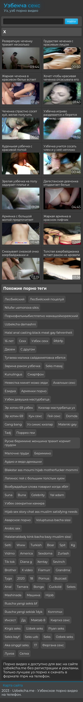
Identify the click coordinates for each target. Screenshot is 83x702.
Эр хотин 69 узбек (19, 408)
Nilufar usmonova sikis (22, 307)
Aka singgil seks (17, 645)
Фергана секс (53, 645)
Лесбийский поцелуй (47, 299)
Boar (50, 545)
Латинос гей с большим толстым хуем (34, 478)
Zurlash (63, 553)
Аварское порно (18, 520)
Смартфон (36, 374)
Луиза (9, 653)
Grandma (63, 570)
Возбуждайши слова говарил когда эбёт (36, 487)
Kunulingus (13, 374)
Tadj (8, 433)
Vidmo (10, 553)
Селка (24, 653)
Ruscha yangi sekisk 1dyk (24, 612)
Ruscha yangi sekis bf (21, 603)
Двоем (10, 349)
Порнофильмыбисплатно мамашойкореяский (41, 316)
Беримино (42, 453)
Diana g (26, 562)
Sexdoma (45, 553)
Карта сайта (13, 685)
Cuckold (55, 587)
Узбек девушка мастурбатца (27, 399)
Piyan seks (56, 628)
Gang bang (13, 424)
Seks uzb (31, 637)
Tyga (8, 578)
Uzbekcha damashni (20, 324)
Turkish (36, 545)
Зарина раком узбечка (22, 366)
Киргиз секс (60, 620)
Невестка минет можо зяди (26, 383)
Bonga (39, 587)
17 (35, 645)
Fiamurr (44, 570)
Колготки (55, 612)
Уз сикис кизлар (40, 424)
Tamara (22, 587)
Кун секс (35, 416)
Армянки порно (34, 391)
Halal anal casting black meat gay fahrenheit (38, 333)
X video (27, 570)
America (26, 553)
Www (21, 545)
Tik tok (10, 562)
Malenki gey (67, 424)
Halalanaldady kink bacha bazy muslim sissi (38, 537)
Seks (47, 637)
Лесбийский (14, 299)
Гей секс (54, 416)
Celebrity (38, 495)
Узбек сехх (39, 341)
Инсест (10, 620)
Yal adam (57, 495)
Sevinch (59, 562)
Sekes (71, 587)
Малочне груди (17, 453)
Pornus (43, 578)
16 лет (9, 341)
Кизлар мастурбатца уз (56, 408)
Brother (10, 570)
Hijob (50, 595)
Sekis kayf (12, 637)
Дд (23, 620)
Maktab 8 (38, 620)
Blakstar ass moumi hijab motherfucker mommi (41, 470)
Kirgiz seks (13, 628)
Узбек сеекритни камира (24, 503)
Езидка (10, 391)
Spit (62, 545)
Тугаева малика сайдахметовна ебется (35, 358)
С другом (27, 349)
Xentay (42, 562)
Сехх (22, 341)
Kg (73, 545)
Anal (8, 587)
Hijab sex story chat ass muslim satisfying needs (41, 512)
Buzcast (61, 578)
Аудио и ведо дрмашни (23, 462)
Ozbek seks (64, 637)
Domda (72, 416)
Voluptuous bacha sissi (53, 520)
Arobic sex (12, 528)
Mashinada (13, 595)
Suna (8, 495)
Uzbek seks (34, 628)
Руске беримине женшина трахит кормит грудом (37, 443)
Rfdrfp (58, 341)
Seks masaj (54, 366)
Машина (33, 595)
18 (31, 578)
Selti (8, 545)
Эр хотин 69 (14, 416)
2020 (21, 578)
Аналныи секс (64, 383)
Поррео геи (25, 433)
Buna (22, 495)
